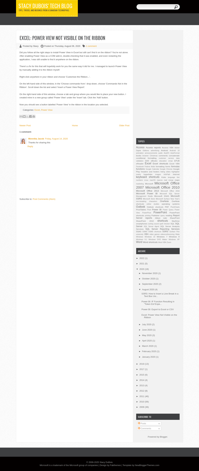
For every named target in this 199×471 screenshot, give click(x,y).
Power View (46, 110)
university (140, 234)
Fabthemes (115, 465)
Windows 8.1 (141, 239)
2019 (142, 364)
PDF (167, 207)
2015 (142, 375)
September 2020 (150, 284)
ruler (165, 218)
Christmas (154, 156)
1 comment (91, 46)
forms (167, 166)
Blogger (163, 437)
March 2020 (148, 346)
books (138, 155)
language (171, 177)
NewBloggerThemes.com (147, 465)
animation (140, 153)
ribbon (157, 218)
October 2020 (149, 278)
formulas (175, 166)
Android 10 (175, 150)
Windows (139, 237)
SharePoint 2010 (145, 221)
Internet (176, 174)
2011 (142, 396)
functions (140, 169)
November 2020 (150, 273)
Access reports (153, 147)
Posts (142, 423)
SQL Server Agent (151, 226)
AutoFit (166, 153)
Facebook (140, 167)
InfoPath (167, 174)
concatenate (174, 155)
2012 (142, 391)
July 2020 (147, 324)
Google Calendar (152, 169)
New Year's (175, 199)
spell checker (164, 224)
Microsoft (149, 184)
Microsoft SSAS (161, 196)
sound (156, 224)
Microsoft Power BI (147, 193)
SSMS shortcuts (154, 232)
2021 (142, 263)
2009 (142, 407)
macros (160, 180)
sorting (150, 224)
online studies (153, 204)
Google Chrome (166, 169)
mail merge (168, 180)
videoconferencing (167, 234)
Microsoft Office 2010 (163, 187)
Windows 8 (174, 237)
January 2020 (149, 357)
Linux (146, 180)
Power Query (168, 210)
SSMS (144, 232)
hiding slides (165, 172)
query (162, 216)
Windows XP (174, 239)
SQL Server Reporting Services (162, 229)
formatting (160, 166)
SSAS (138, 231)
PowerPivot (146, 213)
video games (155, 234)
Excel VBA (175, 164)
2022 (142, 258)
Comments (144, 428)
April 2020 (147, 340)
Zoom (169, 242)
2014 (142, 380)
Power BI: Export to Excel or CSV (158, 309)
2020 (142, 269)
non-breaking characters (146, 201)
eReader (140, 164)
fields (153, 167)
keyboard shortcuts (148, 177)
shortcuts (162, 220)
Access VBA (167, 147)
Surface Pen (174, 232)
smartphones (142, 224)
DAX (147, 161)
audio (160, 153)
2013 (142, 385)
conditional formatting (146, 158)
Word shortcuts (150, 242)
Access (140, 147)
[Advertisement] (158, 84)
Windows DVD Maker (158, 239)
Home (75, 125)
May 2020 (147, 335)
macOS (153, 180)
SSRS (165, 231)
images (158, 174)
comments (163, 155)
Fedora (147, 167)
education (163, 161)
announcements (151, 153)
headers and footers (150, 172)
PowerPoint (160, 212)
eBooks (154, 161)
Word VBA (162, 242)
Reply (30, 146)
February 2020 (149, 351)
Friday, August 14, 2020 (56, 138)
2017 (142, 369)
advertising (155, 150)
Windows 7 (162, 237)
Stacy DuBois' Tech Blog (45, 6)
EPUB (177, 161)
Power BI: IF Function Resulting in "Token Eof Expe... (158, 302)
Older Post (124, 125)
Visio (177, 234)
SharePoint (175, 218)
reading (169, 215)
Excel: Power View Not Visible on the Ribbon (62, 37)
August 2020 (148, 289)
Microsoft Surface (163, 199)
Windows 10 (150, 237)
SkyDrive (176, 221)
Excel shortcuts (160, 163)
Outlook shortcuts (155, 207)
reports (148, 218)
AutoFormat (174, 153)
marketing (140, 184)
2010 (142, 401)
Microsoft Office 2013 (147, 191)
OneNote (164, 201)
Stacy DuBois (106, 462)
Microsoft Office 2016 (170, 191)
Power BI (156, 209)
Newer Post (25, 125)
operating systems (171, 204)
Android (164, 150)
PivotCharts (175, 207)
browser (146, 156)
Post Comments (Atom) (44, 199)
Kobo (163, 177)
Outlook (140, 206)
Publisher (155, 215)
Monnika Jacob (36, 138)
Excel (37, 110)
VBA (146, 234)
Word (139, 242)
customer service (166, 158)
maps (177, 180)
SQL (172, 224)
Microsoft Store (149, 199)
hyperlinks (148, 174)
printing (148, 216)
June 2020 (147, 330)
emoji (170, 161)
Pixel (149, 210)
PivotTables (141, 209)
